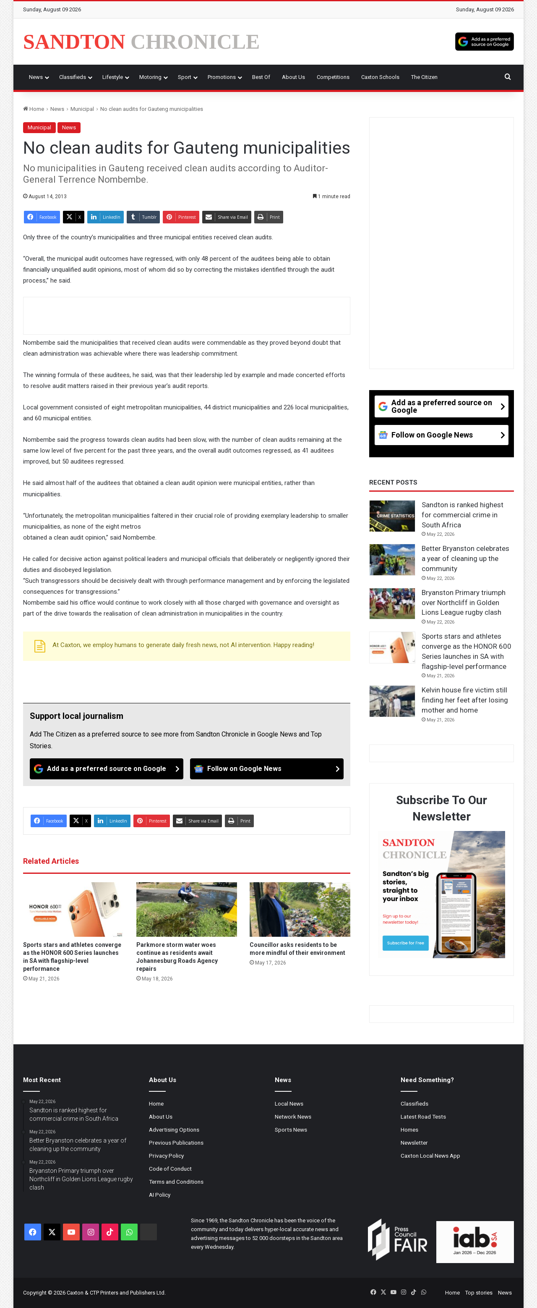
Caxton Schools (380, 77)
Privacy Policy (166, 1155)
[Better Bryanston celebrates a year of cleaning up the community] (392, 560)
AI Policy (159, 1194)
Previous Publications (176, 1142)
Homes (409, 1129)
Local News (289, 1103)
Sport (184, 77)
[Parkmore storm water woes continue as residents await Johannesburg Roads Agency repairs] (186, 909)
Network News (293, 1116)
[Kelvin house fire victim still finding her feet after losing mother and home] (392, 701)
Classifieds (72, 77)
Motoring (150, 77)
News (36, 77)
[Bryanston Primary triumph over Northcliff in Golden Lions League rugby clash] (392, 604)
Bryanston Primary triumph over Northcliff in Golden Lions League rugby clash (464, 602)
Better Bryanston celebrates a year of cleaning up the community (465, 558)
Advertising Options (174, 1129)
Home (33, 109)
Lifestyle (112, 77)
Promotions (222, 77)
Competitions (333, 77)
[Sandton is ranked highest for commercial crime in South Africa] (392, 516)
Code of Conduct (170, 1168)
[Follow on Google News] (267, 768)
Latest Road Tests (423, 1116)
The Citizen (424, 77)
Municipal (82, 109)
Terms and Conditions (176, 1181)
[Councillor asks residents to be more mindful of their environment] (300, 909)
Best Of (261, 77)
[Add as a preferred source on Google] (484, 41)
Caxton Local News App (430, 1155)
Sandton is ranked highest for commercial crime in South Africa (462, 515)
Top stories (479, 1293)
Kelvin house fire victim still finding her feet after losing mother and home (465, 700)
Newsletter (414, 1142)
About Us (293, 77)
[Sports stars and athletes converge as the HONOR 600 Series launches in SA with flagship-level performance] (73, 909)
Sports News (291, 1129)
